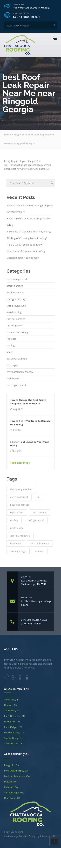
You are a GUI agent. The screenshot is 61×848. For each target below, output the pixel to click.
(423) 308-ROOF (27, 16)
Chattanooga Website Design (20, 836)
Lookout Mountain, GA (17, 776)
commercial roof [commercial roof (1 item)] (19, 497)
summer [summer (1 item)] (39, 551)
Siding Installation (16, 305)
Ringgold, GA (11, 765)
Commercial (13, 378)
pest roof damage (17, 358)
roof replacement (16, 385)
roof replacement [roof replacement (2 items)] (40, 543)
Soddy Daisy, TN (13, 738)
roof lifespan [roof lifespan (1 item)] (17, 527)
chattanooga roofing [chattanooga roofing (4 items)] (21, 489)
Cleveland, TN (12, 699)
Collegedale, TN (13, 743)
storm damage (15, 285)
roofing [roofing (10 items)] (14, 520)
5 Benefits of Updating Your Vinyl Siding (29, 231)
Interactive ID (47, 836)
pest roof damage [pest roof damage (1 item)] (19, 504)
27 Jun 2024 (16, 451)
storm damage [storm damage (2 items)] (18, 551)
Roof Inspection (15, 292)
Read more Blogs (20, 463)
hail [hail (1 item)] (39, 497)
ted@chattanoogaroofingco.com (32, 7)
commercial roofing (17, 332)
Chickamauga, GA (14, 792)
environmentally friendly (20, 371)
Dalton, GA (10, 781)
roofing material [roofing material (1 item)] (35, 520)
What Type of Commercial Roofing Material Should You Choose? (26, 254)
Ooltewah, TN (12, 710)
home (10, 352)
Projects (11, 338)
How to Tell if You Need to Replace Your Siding (29, 221)
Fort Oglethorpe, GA (16, 770)
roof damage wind (17, 279)
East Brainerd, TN (14, 716)
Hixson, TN (10, 705)
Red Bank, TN (12, 721)
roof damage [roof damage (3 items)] (39, 512)
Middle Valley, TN (14, 732)
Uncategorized (15, 325)
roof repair (13, 365)
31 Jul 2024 (15, 430)
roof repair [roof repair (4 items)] (15, 543)
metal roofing (14, 312)
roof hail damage (16, 318)
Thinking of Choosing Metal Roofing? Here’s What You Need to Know (27, 241)
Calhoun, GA (11, 787)
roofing (11, 345)
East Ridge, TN (13, 727)
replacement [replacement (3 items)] (16, 512)
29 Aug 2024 (16, 409)
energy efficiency (16, 299)
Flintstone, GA (12, 798)
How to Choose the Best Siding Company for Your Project (30, 208)
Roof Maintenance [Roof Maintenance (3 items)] (20, 535)
